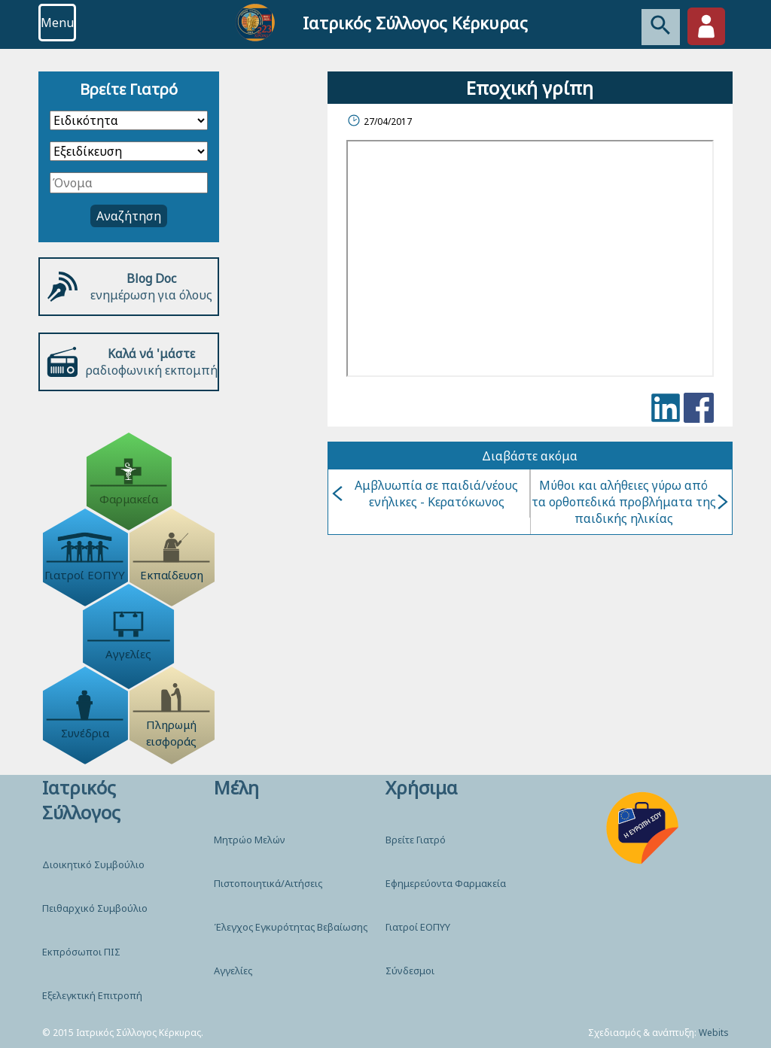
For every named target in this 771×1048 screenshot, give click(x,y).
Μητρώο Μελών (249, 839)
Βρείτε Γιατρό (416, 839)
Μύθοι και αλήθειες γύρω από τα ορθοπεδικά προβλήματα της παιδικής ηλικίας (630, 502)
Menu (57, 22)
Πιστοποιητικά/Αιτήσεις (268, 883)
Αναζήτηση (128, 216)
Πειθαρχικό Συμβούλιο (95, 908)
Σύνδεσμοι (410, 970)
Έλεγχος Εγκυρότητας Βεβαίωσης (290, 927)
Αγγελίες (233, 970)
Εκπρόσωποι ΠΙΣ (81, 951)
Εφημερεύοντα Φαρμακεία (446, 883)
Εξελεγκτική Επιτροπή (92, 995)
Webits (714, 1032)
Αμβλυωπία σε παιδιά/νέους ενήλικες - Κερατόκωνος (425, 493)
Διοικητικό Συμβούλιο (93, 864)
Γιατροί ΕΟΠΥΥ (418, 927)
